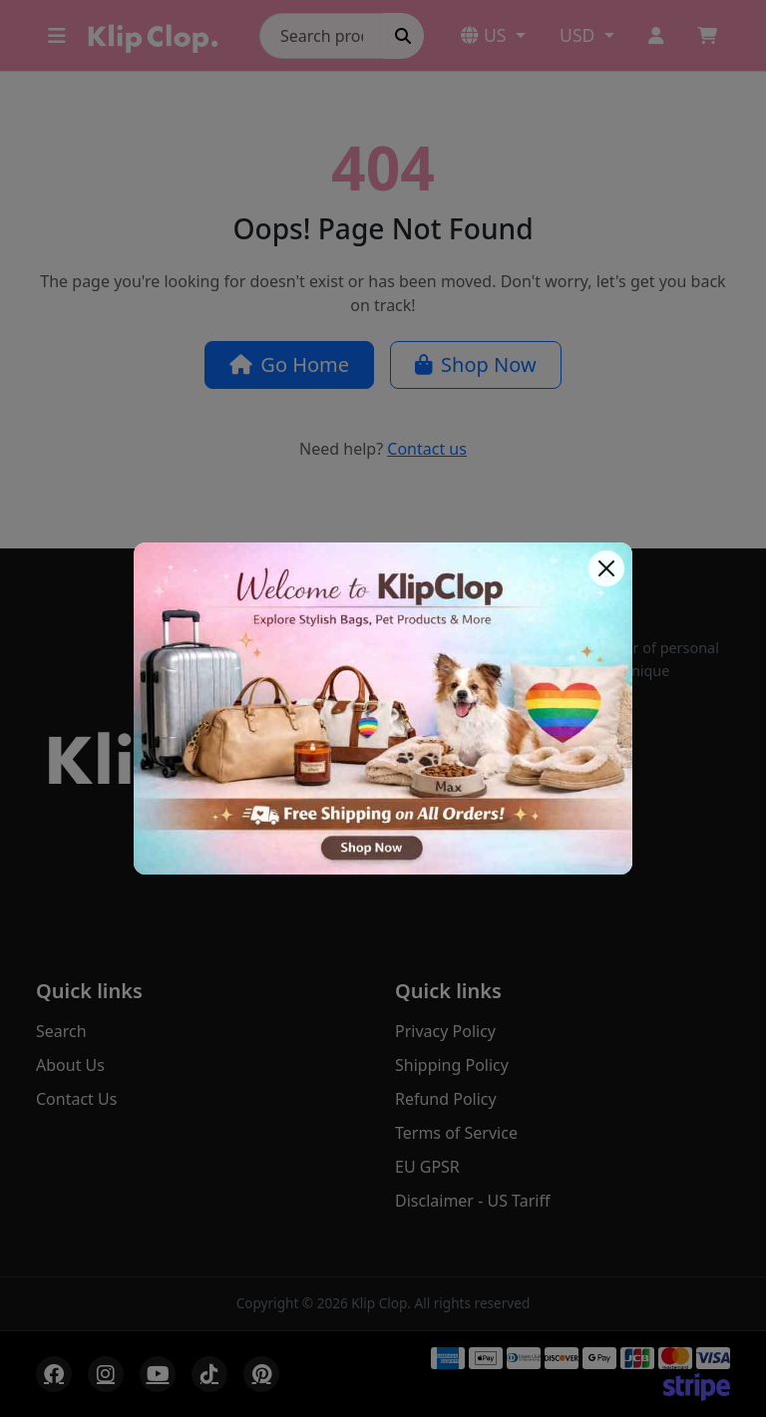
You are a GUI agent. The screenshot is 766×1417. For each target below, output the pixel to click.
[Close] (606, 568)
